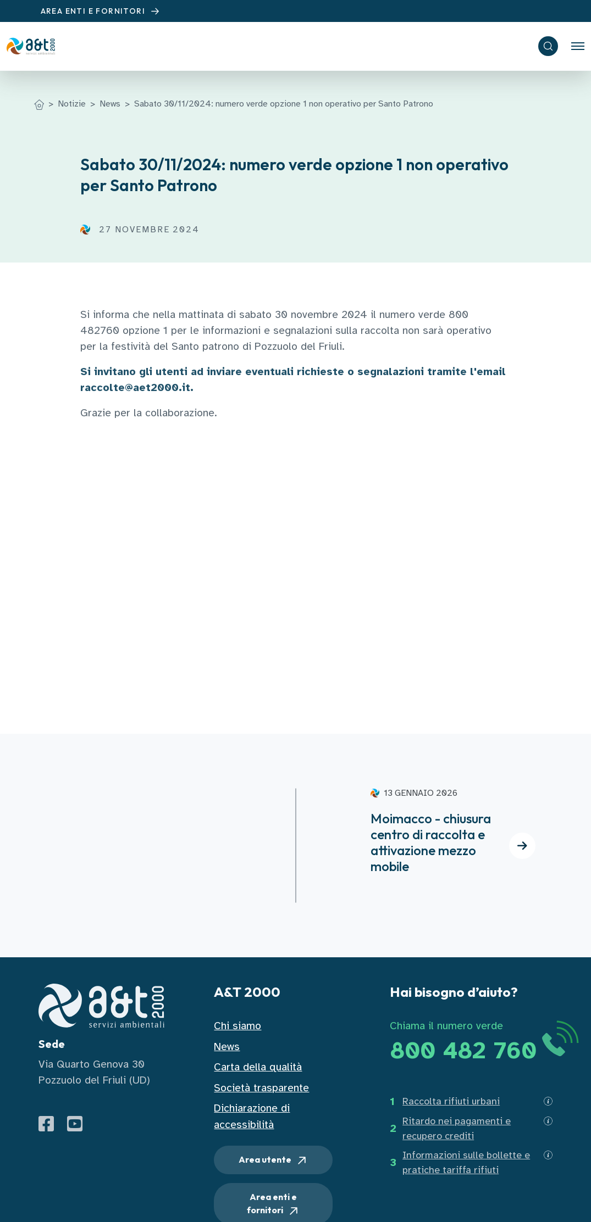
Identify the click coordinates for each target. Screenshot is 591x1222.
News (110, 103)
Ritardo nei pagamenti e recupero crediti (456, 1128)
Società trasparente (261, 1088)
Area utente (273, 1160)
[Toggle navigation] (577, 46)
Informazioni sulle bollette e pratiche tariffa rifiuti (466, 1162)
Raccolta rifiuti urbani (451, 1101)
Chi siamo (237, 1026)
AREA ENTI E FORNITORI (102, 11)
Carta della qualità (258, 1067)
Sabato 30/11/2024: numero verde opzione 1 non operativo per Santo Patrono (283, 103)
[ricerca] (548, 46)
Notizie (72, 103)
